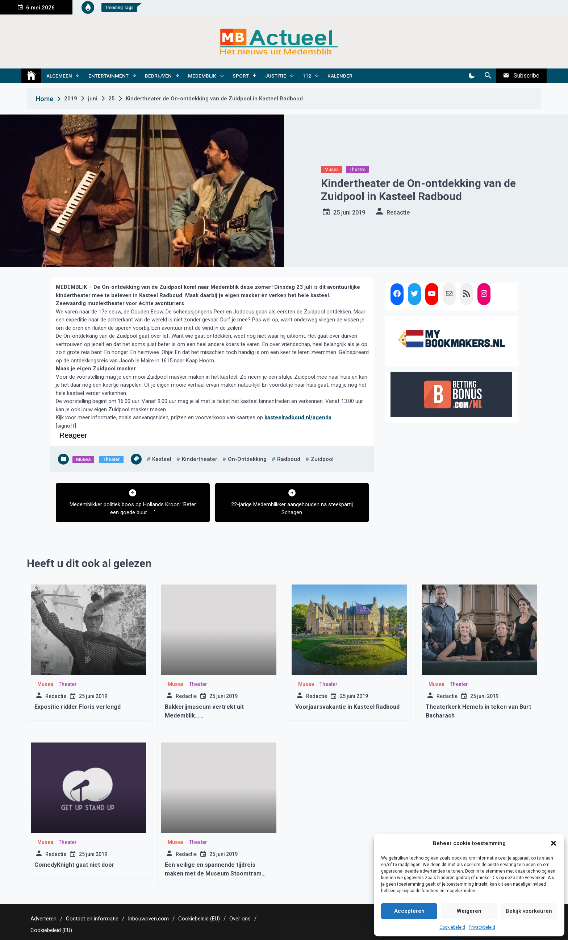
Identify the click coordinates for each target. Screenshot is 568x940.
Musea (332, 169)
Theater (357, 169)
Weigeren (469, 911)
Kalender (339, 76)
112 (306, 76)
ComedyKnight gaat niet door (74, 864)
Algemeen (59, 76)
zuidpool (322, 459)
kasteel (161, 459)
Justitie (275, 76)
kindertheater (199, 459)
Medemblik (202, 76)
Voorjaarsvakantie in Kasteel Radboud (347, 706)
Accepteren (409, 911)
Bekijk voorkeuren (529, 911)
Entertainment (108, 76)
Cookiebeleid (452, 927)
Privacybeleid (482, 927)
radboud (288, 459)
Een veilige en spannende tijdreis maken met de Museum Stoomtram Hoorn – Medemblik (213, 873)
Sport (241, 76)
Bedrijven (158, 76)
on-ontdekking (247, 459)
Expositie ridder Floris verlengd (77, 706)
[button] (553, 843)
